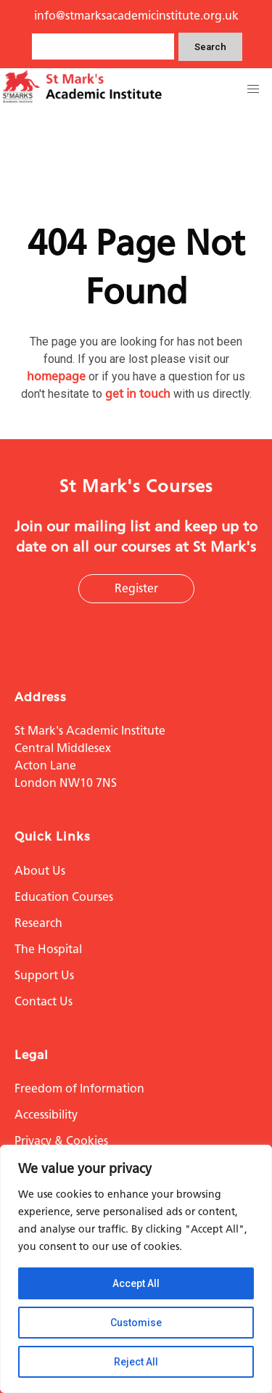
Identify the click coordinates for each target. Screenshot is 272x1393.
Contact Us (44, 1001)
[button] (253, 89)
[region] (136, 1269)
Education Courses (64, 897)
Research (38, 923)
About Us (40, 871)
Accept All (136, 1283)
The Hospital (48, 949)
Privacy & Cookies (61, 1141)
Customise (136, 1322)
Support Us (44, 975)
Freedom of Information (79, 1088)
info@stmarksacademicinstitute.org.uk (136, 16)
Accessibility (46, 1115)
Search (210, 46)
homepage (56, 376)
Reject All (136, 1362)
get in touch (137, 394)
